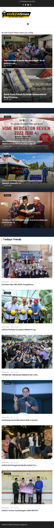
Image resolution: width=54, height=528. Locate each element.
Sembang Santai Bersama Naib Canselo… (20, 420)
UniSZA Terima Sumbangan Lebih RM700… (20, 510)
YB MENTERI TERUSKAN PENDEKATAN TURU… (20, 375)
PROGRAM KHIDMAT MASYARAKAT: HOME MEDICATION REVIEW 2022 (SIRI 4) (22, 142)
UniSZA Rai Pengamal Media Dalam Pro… (19, 465)
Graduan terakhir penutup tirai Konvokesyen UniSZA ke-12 (25, 221)
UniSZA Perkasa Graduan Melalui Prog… (19, 329)
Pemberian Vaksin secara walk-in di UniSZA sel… (24, 62)
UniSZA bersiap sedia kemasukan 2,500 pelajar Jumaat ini (22, 182)
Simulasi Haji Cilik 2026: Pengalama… (18, 284)
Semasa (7, 38)
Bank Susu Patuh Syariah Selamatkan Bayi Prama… (25, 96)
